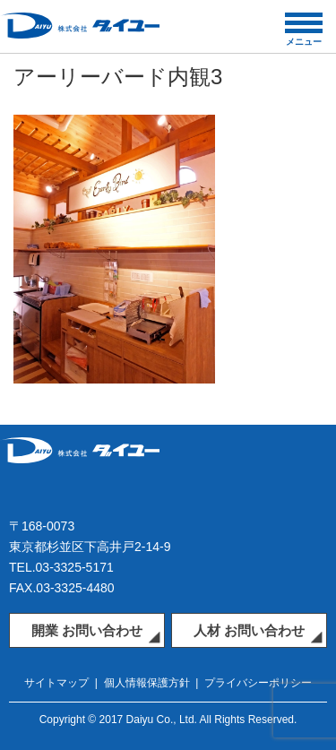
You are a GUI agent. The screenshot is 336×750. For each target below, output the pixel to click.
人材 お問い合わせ (249, 630)
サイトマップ (56, 683)
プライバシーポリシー (258, 683)
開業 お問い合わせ (86, 630)
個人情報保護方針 (147, 683)
